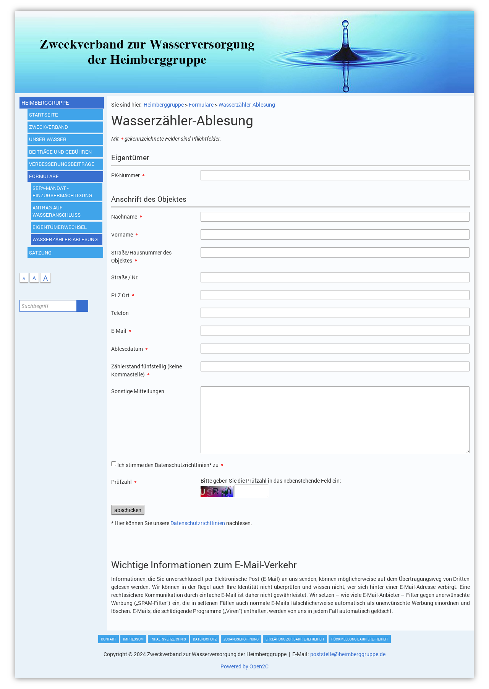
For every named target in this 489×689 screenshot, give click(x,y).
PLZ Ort (122, 295)
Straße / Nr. (125, 277)
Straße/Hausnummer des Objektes (141, 256)
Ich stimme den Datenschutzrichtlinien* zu (170, 465)
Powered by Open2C (244, 666)
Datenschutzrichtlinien (197, 523)
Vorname (124, 234)
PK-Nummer (127, 175)
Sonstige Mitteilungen (137, 391)
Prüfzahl (123, 481)
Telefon (120, 312)
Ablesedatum (129, 348)
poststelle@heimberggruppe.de (347, 654)
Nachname (126, 216)
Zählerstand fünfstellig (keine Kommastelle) (146, 370)
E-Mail (121, 330)
